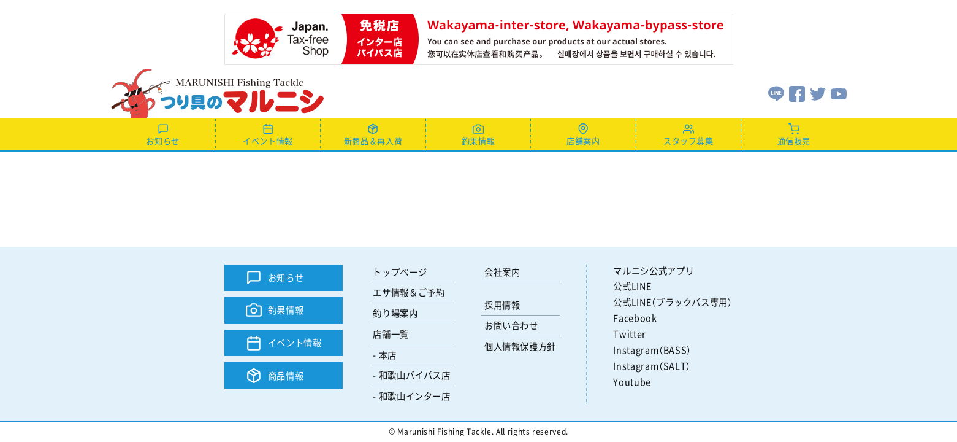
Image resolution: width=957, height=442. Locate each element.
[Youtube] (839, 92)
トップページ (400, 271)
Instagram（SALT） (652, 365)
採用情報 (502, 304)
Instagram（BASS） (652, 349)
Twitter (629, 333)
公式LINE (632, 285)
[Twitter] (818, 92)
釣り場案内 (395, 312)
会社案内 (502, 271)
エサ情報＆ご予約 (408, 291)
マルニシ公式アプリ (653, 270)
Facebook (635, 317)
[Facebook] (797, 92)
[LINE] (776, 92)
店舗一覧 (391, 333)
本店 (388, 354)
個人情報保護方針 (520, 345)
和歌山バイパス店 (415, 374)
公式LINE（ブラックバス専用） (672, 301)
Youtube (631, 381)
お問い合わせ (511, 325)
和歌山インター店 (415, 395)
